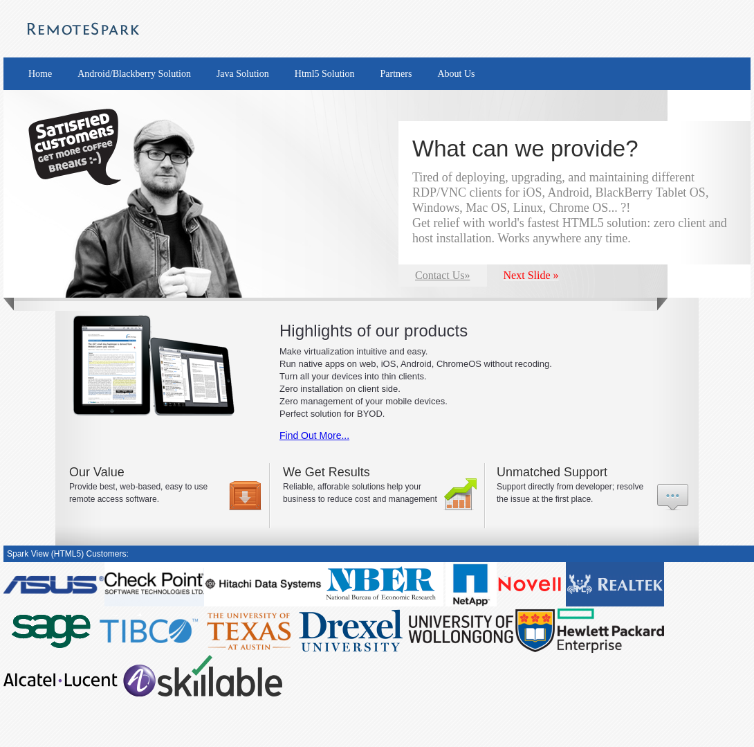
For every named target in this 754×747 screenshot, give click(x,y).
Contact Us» (442, 275)
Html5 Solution (325, 74)
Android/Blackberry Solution (134, 74)
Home (40, 74)
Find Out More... (314, 435)
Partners (396, 74)
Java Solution (243, 74)
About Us (456, 74)
